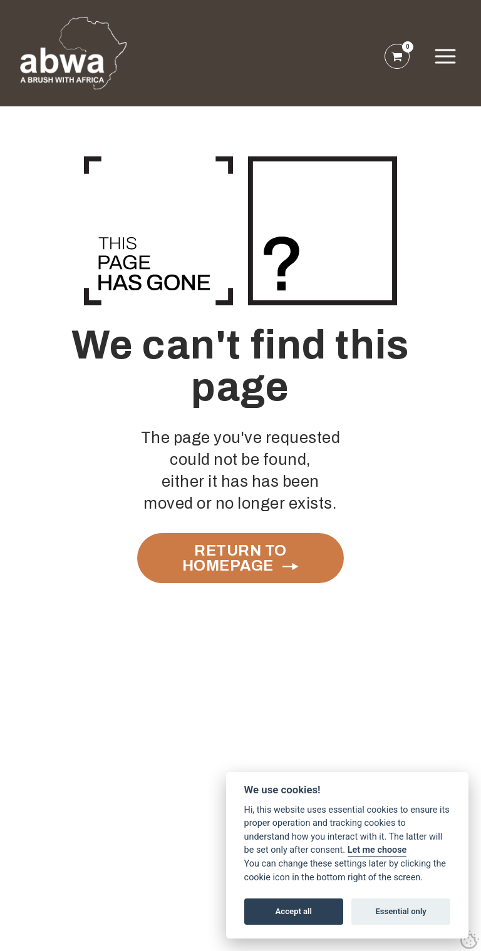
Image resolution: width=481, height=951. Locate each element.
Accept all (294, 911)
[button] (445, 56)
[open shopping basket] (397, 56)
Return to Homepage (234, 558)
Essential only (400, 911)
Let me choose (377, 850)
